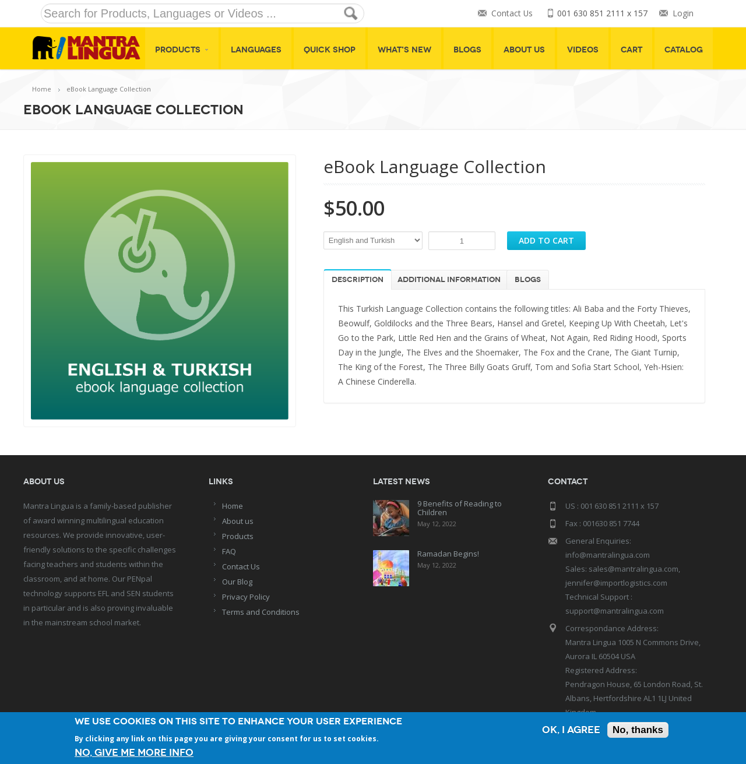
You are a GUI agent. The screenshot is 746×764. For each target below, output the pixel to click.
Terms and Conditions (261, 612)
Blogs (467, 50)
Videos (583, 50)
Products (182, 50)
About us (238, 521)
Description (357, 279)
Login (683, 13)
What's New (404, 50)
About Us (524, 50)
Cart (631, 50)
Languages (256, 50)
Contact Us (512, 13)
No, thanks (638, 729)
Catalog (683, 50)
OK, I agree (571, 730)
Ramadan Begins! (448, 553)
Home (41, 89)
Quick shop (330, 50)
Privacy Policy (246, 597)
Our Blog (237, 581)
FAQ (229, 551)
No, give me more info (134, 753)
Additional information (449, 279)
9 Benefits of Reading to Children (459, 507)
